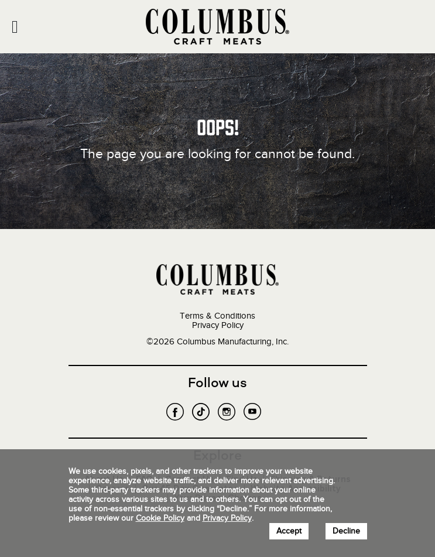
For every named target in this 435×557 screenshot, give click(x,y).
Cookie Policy (160, 518)
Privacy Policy (218, 325)
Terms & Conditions (217, 315)
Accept (289, 531)
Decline (346, 531)
